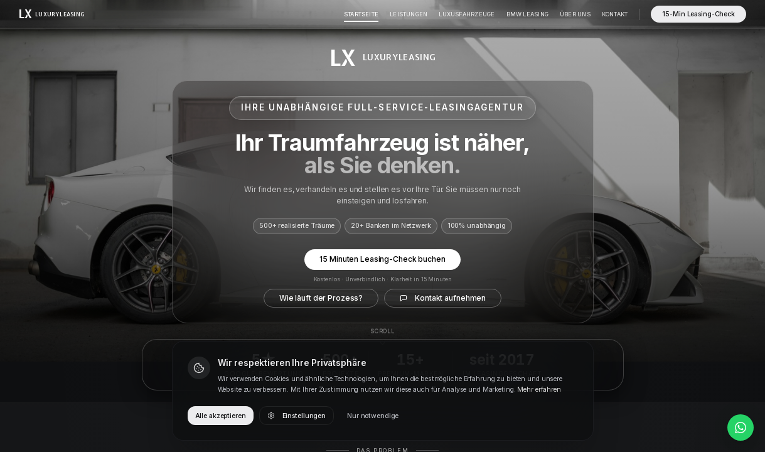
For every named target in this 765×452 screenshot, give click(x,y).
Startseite (361, 14)
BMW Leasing (527, 14)
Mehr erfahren (538, 389)
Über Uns (575, 14)
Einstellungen (296, 416)
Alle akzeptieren (220, 416)
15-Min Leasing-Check (698, 14)
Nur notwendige (373, 416)
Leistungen (408, 14)
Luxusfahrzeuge (467, 14)
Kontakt (615, 14)
